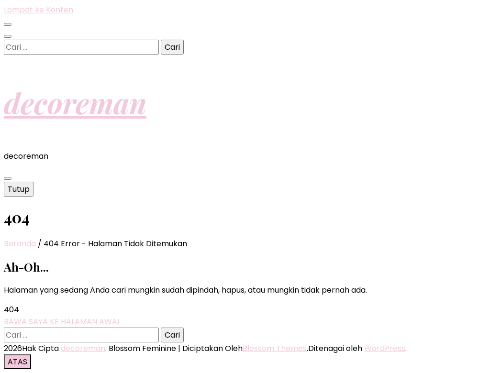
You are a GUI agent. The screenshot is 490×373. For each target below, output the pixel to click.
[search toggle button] (7, 36)
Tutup (19, 189)
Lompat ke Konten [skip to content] (38, 9)
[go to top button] (17, 361)
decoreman (75, 102)
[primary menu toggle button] (7, 178)
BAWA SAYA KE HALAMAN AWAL (62, 321)
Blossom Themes (275, 348)
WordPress (384, 348)
